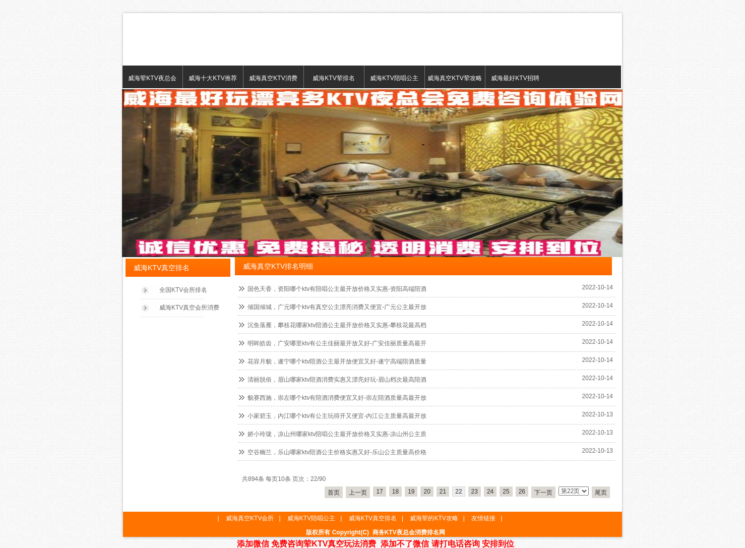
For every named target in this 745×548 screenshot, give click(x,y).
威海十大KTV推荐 (212, 78)
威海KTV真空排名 (373, 518)
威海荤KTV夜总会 (152, 78)
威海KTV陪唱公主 (394, 78)
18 (395, 491)
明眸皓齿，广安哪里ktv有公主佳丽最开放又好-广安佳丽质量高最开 (336, 343)
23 (474, 491)
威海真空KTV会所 (250, 518)
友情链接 (483, 518)
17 (379, 491)
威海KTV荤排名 (333, 78)
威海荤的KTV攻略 (434, 518)
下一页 (543, 492)
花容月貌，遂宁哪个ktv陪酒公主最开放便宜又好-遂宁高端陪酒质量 (336, 361)
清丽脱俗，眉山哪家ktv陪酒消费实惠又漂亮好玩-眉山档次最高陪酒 (336, 379)
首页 (334, 492)
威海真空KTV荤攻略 (454, 78)
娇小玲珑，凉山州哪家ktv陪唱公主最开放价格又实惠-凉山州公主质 (336, 434)
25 (506, 491)
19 (411, 491)
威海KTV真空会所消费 (189, 307)
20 (426, 491)
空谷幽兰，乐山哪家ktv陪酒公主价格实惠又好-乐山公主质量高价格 (336, 452)
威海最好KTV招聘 (515, 78)
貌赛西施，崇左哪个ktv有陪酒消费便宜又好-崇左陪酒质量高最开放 (336, 397)
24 (490, 491)
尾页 (601, 492)
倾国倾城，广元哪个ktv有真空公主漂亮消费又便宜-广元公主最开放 (336, 307)
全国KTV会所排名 (183, 289)
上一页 (358, 492)
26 (522, 491)
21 (443, 491)
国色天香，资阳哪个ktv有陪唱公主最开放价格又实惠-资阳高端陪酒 (336, 288)
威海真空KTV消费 (273, 78)
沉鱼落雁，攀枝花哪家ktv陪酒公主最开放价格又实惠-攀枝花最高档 (336, 325)
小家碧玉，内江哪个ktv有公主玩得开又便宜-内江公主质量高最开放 (336, 415)
